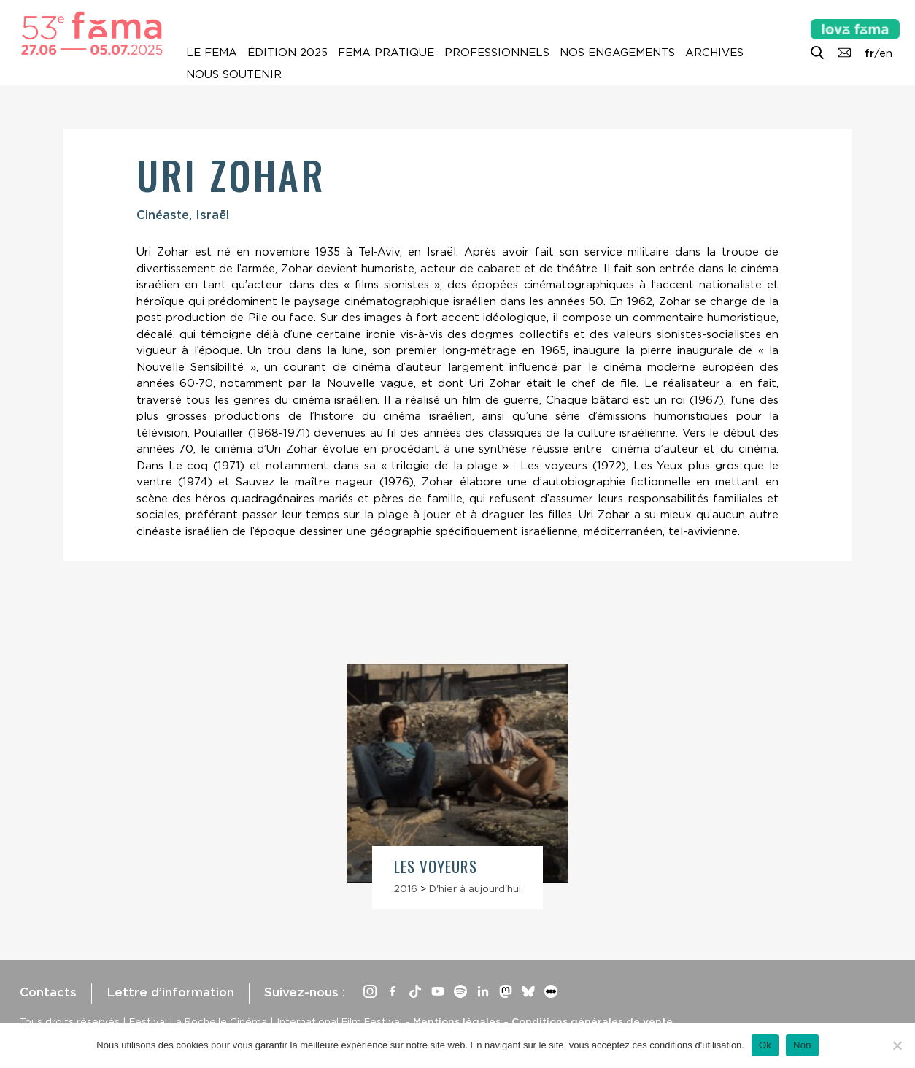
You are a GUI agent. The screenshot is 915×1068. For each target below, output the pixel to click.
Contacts (48, 992)
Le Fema (211, 52)
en (885, 53)
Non (802, 1045)
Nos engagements (617, 52)
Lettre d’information (170, 992)
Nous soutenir (234, 74)
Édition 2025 (287, 52)
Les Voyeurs (435, 866)
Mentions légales (457, 1021)
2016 (405, 888)
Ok (765, 1045)
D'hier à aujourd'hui (475, 888)
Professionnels (496, 52)
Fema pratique (386, 52)
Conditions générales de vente (592, 1021)
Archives (714, 52)
